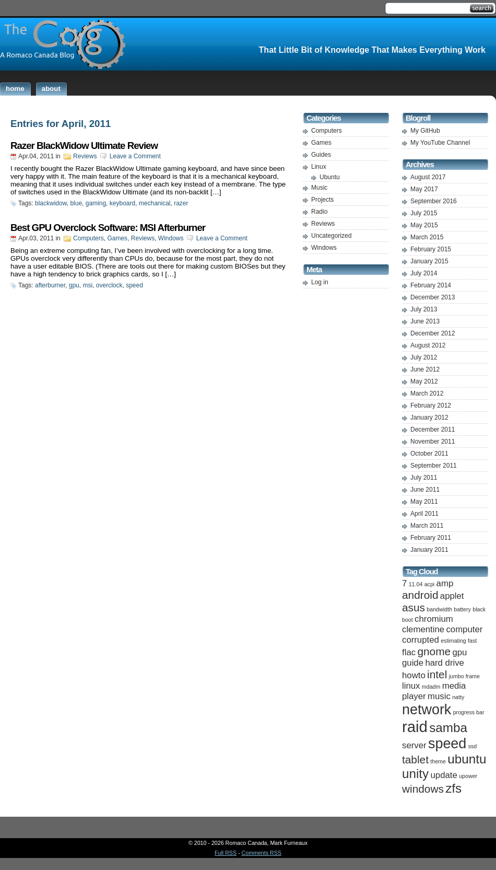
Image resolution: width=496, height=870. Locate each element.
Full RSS (226, 853)
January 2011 (429, 549)
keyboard (122, 203)
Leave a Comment (135, 156)
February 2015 (430, 249)
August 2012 (427, 345)
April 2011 (424, 513)
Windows (171, 238)
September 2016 (433, 201)
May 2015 (424, 225)
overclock (109, 285)
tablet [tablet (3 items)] (415, 759)
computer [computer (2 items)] (464, 629)
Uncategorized (331, 235)
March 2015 (426, 237)
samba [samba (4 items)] (448, 728)
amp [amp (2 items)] (445, 583)
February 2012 (430, 405)
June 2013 (425, 321)
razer (181, 203)
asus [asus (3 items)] (413, 607)
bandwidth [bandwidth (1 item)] (439, 609)
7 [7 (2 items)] (404, 583)
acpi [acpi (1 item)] (429, 584)
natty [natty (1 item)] (458, 697)
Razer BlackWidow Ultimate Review (84, 145)
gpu (74, 285)
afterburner (50, 285)
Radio (319, 211)
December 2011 (432, 429)
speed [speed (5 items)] (447, 743)
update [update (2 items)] (444, 775)
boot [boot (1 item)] (407, 620)
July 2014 (423, 273)
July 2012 (423, 357)
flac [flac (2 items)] (409, 652)
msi (87, 285)
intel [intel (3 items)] (437, 674)
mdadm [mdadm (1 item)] (431, 686)
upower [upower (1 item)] (468, 776)
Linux (318, 166)
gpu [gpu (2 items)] (459, 652)
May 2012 (424, 381)
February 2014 (430, 285)
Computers (88, 238)
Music (319, 187)
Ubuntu (330, 177)
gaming (96, 203)
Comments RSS (261, 853)
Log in (319, 282)
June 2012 (425, 369)
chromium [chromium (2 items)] (434, 619)
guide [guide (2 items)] (412, 663)
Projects (322, 199)
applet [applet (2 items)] (452, 596)
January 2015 (429, 261)
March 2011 (426, 525)
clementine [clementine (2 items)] (423, 629)
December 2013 (432, 297)
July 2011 (423, 477)
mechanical (155, 203)
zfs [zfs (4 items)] (453, 788)
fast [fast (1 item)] (472, 640)
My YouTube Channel (440, 142)
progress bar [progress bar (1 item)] (469, 712)
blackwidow (51, 203)
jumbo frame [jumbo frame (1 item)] (464, 676)
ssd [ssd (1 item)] (472, 746)
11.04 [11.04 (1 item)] (416, 584)
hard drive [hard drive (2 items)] (444, 663)
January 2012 (429, 417)
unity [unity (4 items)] (415, 774)
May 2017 (424, 189)
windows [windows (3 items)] (423, 789)
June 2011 (425, 489)
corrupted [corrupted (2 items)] (420, 640)
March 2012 (426, 393)
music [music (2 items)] (439, 696)
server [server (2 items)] (414, 745)
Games (117, 238)
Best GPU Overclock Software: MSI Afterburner (107, 227)
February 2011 (430, 537)
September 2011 (433, 465)
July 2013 (423, 309)
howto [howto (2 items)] (414, 675)
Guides (321, 154)
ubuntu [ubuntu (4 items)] (466, 759)
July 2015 (423, 213)
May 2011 (424, 501)
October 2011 (429, 453)
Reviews (85, 156)
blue (76, 203)
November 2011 (432, 441)
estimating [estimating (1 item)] (453, 640)
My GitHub (425, 130)
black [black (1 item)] (479, 609)
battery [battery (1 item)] (462, 609)
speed (134, 285)
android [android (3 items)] (420, 595)
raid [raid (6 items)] (415, 726)
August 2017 (427, 177)
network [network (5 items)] (426, 709)
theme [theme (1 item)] (438, 761)
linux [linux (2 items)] (411, 686)
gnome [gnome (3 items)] (434, 651)
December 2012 (432, 333)
